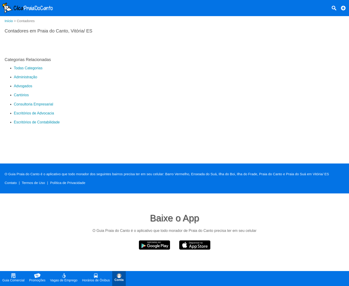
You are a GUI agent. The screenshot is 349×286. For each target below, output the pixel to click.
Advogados (23, 86)
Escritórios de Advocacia (34, 113)
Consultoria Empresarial (33, 104)
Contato (11, 183)
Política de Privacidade (67, 183)
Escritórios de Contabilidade (37, 122)
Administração (25, 77)
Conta (119, 277)
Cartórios (21, 95)
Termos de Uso (33, 183)
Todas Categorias (28, 68)
